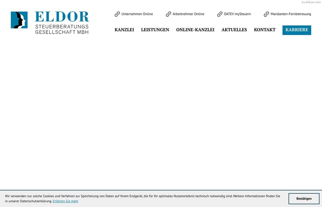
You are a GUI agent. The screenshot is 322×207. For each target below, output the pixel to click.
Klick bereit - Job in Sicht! (278, 115)
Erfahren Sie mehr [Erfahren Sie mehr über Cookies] (65, 201)
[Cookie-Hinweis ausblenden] (229, 115)
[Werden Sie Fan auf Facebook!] (31, 34)
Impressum (261, 171)
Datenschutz (284, 171)
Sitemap (304, 171)
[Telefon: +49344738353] (137, 171)
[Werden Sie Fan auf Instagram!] (47, 34)
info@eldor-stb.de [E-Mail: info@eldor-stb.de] (204, 171)
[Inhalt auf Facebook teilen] (211, 121)
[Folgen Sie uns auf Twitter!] (15, 34)
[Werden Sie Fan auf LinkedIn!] (63, 34)
